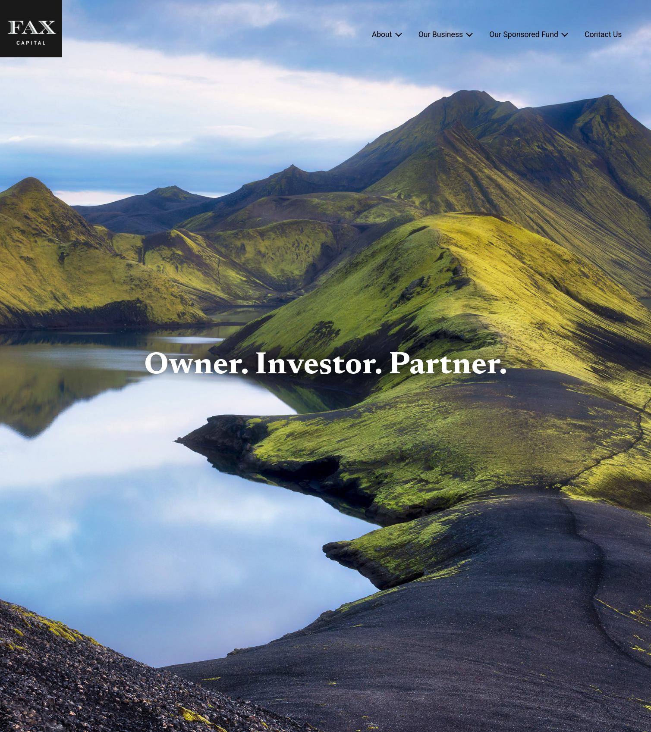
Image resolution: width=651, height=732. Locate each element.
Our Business (440, 34)
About (382, 34)
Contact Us (603, 34)
